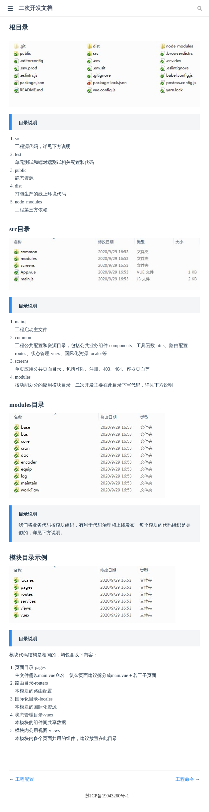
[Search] (200, 8)
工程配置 (24, 779)
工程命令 (185, 779)
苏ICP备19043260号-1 (107, 795)
